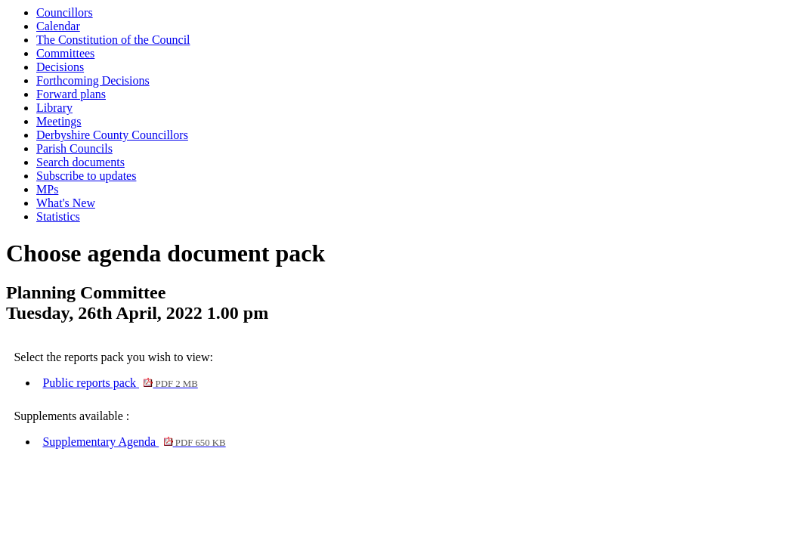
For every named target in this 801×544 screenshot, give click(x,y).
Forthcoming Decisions (93, 80)
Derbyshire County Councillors (112, 134)
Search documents (80, 162)
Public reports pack (119, 382)
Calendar (58, 26)
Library (54, 107)
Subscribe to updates (86, 175)
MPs (47, 189)
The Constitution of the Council (113, 39)
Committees (65, 53)
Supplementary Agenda (133, 441)
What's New (65, 202)
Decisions (60, 66)
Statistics (58, 216)
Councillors (64, 12)
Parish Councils (74, 148)
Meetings (59, 121)
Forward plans (71, 94)
